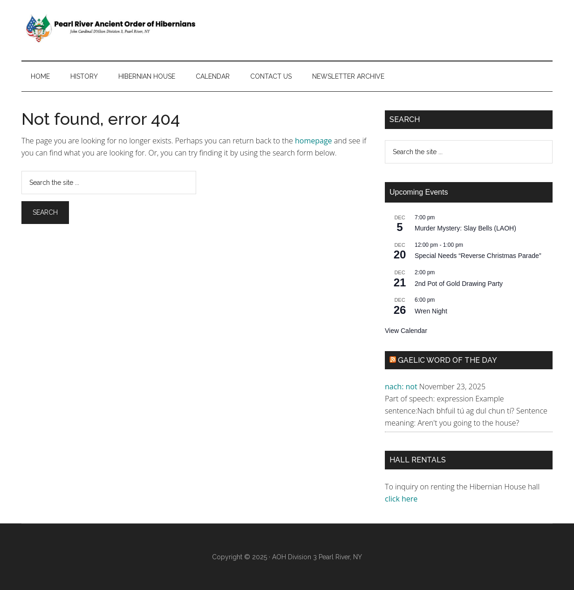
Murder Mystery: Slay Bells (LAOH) (465, 228)
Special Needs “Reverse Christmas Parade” (478, 255)
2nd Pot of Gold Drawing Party (459, 283)
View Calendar (406, 330)
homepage (313, 141)
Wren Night (431, 311)
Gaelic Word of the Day (447, 360)
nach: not (401, 386)
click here (402, 499)
